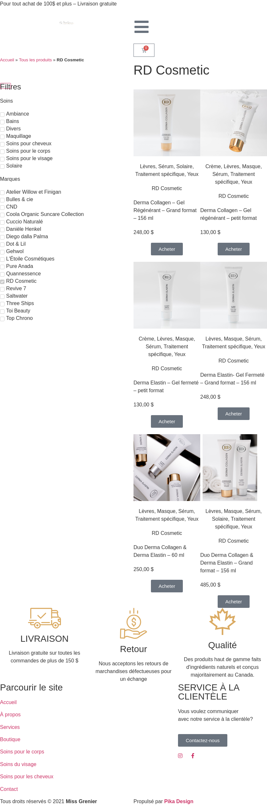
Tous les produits (35, 59)
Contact (9, 789)
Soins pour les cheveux (26, 776)
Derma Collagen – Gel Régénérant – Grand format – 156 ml (165, 210)
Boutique (10, 739)
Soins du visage (18, 764)
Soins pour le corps (22, 751)
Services (10, 727)
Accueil (7, 59)
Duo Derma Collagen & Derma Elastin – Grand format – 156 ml (226, 562)
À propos (10, 714)
